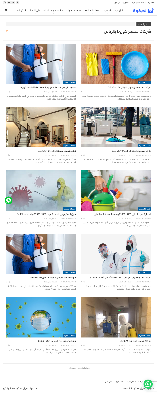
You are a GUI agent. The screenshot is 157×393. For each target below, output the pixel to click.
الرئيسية (151, 2)
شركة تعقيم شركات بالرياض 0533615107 (131, 151)
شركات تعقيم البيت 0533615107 (135, 341)
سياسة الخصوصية (139, 2)
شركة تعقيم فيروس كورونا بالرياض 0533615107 (53, 277)
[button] (148, 384)
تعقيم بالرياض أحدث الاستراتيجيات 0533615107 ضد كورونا (48, 87)
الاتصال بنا (126, 2)
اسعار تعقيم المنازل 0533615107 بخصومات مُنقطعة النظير (123, 214)
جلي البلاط (35, 10)
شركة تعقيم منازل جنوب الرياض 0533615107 (129, 87)
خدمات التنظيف (92, 10)
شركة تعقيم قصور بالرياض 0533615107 (57, 151)
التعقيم (107, 10)
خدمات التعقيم (144, 82)
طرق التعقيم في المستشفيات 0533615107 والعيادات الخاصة (46, 214)
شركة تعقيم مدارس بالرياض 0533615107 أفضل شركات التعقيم (120, 277)
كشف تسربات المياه (53, 10)
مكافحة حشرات (74, 10)
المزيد (24, 10)
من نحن (117, 2)
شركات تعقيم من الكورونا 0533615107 (57, 341)
